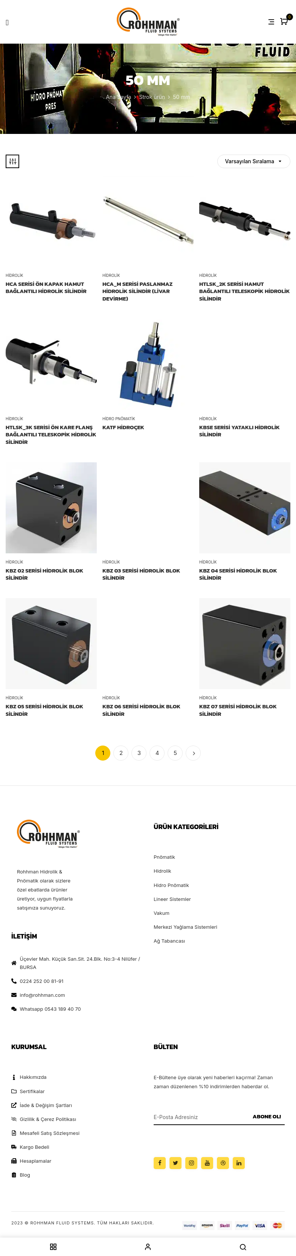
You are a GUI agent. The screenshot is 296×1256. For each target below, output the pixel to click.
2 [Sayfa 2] (121, 752)
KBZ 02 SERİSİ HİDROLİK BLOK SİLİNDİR (44, 574)
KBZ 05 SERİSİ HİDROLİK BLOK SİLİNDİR (44, 710)
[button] (284, 22)
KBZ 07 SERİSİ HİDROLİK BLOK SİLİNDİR (238, 710)
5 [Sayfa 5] (175, 752)
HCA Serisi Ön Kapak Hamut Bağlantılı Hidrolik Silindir (46, 287)
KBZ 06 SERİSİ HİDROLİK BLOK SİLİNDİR (141, 710)
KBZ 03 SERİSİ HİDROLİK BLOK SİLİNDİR (141, 574)
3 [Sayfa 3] (139, 752)
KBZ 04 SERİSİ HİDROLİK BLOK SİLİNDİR (238, 574)
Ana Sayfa (118, 97)
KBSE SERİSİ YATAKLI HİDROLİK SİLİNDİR (239, 431)
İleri (193, 753)
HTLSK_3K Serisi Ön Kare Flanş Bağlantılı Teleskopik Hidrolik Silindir (51, 435)
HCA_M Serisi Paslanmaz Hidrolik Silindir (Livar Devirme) (137, 291)
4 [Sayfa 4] (157, 752)
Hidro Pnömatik (118, 418)
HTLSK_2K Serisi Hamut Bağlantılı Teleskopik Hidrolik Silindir (244, 291)
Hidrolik (14, 275)
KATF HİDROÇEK (123, 427)
